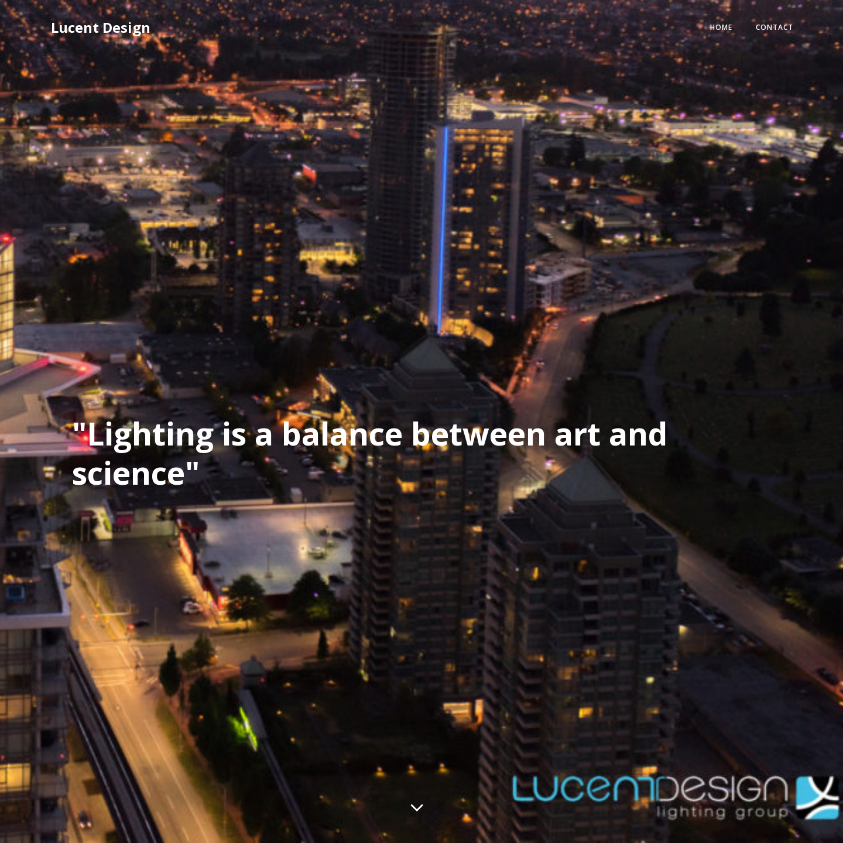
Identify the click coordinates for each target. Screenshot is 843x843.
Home (709, 31)
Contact (762, 31)
